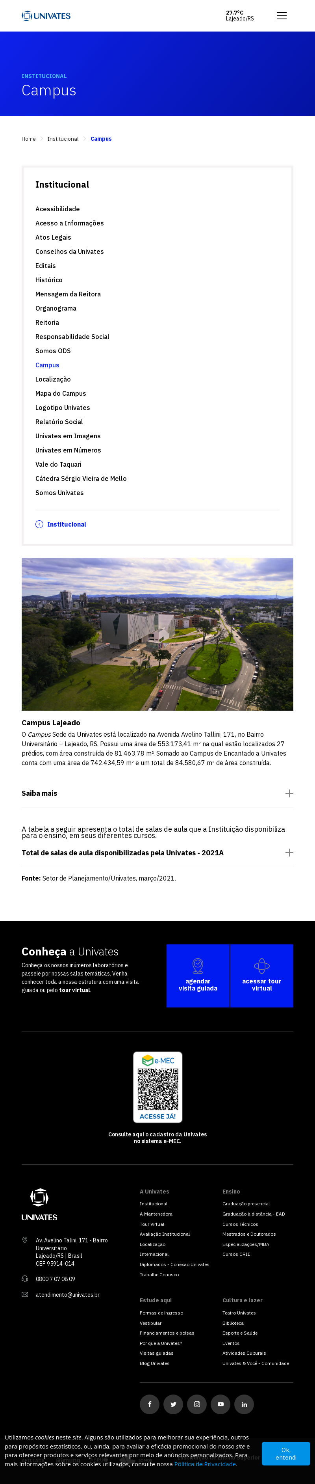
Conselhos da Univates (69, 251)
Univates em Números (68, 450)
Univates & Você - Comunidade (255, 1363)
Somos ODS (53, 351)
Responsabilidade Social (72, 337)
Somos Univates (59, 493)
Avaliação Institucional (165, 1234)
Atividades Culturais (244, 1353)
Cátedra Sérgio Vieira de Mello (81, 478)
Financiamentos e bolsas (167, 1333)
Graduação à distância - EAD (253, 1214)
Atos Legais (53, 237)
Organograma (55, 308)
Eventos (231, 1343)
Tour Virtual (152, 1224)
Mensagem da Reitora (68, 294)
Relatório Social (59, 422)
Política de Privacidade (205, 1464)
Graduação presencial (246, 1204)
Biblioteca (233, 1323)
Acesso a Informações (69, 223)
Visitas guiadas (157, 1353)
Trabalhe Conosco (159, 1274)
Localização (53, 379)
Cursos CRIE (236, 1254)
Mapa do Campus (60, 393)
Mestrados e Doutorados (249, 1234)
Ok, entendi (286, 1453)
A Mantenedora (156, 1214)
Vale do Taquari (58, 464)
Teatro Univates (239, 1313)
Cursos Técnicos (240, 1224)
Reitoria (47, 322)
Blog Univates (155, 1363)
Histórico (49, 280)
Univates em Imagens (68, 436)
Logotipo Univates (62, 407)
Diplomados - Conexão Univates (174, 1264)
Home (29, 139)
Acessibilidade (57, 209)
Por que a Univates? (161, 1343)
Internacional (154, 1254)
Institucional (63, 139)
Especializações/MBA (245, 1244)
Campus (47, 365)
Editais (45, 266)
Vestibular (150, 1323)
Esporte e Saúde (240, 1333)
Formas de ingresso (161, 1313)
